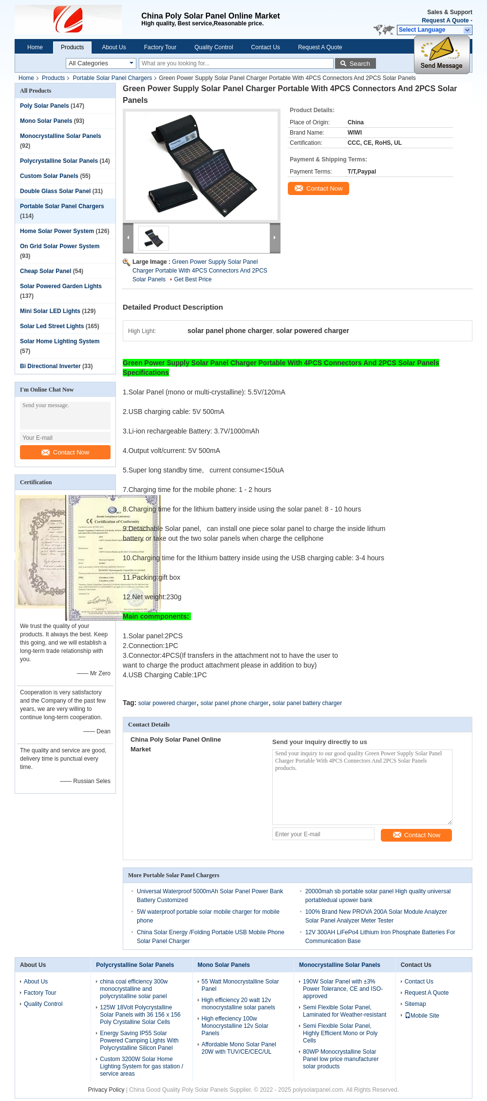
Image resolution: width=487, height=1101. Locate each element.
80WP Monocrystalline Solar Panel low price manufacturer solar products (340, 1059)
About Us (114, 47)
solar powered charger (167, 703)
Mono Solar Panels (46, 121)
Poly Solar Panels (44, 105)
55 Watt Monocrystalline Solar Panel (240, 985)
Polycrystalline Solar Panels (59, 160)
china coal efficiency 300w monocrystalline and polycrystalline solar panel (134, 989)
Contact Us (265, 47)
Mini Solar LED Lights (50, 311)
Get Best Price (192, 279)
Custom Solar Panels (49, 176)
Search (360, 63)
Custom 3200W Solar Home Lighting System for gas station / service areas (141, 1066)
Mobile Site (422, 1015)
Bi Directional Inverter (50, 366)
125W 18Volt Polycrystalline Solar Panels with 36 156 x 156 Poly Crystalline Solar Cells (140, 1014)
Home (35, 47)
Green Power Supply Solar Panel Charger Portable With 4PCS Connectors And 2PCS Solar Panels (199, 270)
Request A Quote (445, 20)
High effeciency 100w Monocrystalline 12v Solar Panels (235, 1026)
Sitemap (415, 1004)
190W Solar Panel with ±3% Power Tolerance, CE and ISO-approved (343, 989)
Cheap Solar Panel (45, 271)
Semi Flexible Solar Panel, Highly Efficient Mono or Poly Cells (340, 1033)
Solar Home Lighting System (59, 341)
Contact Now (65, 452)
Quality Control (213, 47)
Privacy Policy (106, 1089)
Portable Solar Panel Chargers (112, 78)
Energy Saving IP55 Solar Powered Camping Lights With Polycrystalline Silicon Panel (139, 1040)
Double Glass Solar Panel (55, 191)
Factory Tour (160, 47)
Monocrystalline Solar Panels (60, 136)
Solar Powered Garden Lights (61, 286)
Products (72, 47)
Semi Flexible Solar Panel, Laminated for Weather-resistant (344, 1011)
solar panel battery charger (307, 703)
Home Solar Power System (57, 231)
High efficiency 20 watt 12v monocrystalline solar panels (238, 1004)
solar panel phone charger (234, 703)
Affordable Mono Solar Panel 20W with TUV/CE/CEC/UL (239, 1048)
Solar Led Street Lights (52, 326)
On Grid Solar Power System (59, 246)
